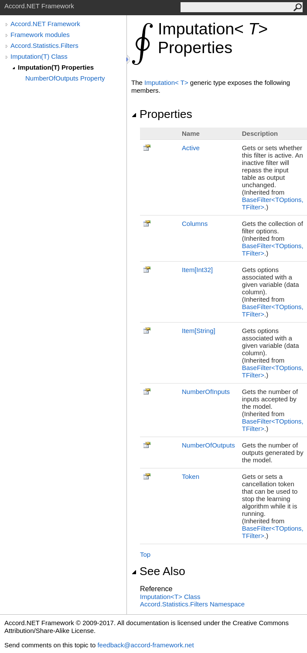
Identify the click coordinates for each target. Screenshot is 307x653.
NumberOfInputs (206, 391)
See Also (158, 571)
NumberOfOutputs (208, 445)
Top (145, 554)
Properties (161, 114)
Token (190, 476)
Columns (195, 223)
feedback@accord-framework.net (145, 645)
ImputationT (167, 82)
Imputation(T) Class (39, 56)
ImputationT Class (170, 596)
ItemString (198, 330)
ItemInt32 (197, 269)
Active (191, 147)
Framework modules (40, 34)
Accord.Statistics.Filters (44, 45)
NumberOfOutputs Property (65, 78)
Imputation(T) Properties (56, 67)
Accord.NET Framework (45, 23)
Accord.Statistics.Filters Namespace (192, 604)
